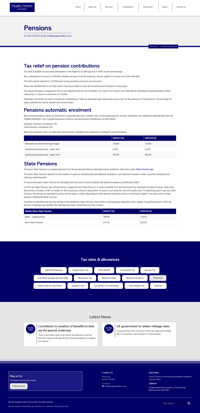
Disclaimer (187, 377)
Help (158, 379)
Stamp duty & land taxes (50, 285)
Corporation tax (127, 270)
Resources (148, 7)
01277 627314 (108, 379)
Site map (167, 377)
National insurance (134, 278)
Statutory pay (78, 285)
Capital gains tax (80, 270)
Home (78, 7)
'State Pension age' (145, 169)
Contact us (181, 7)
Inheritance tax (85, 278)
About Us (92, 7)
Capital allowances (54, 270)
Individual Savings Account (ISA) (53, 278)
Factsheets (128, 7)
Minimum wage (109, 278)
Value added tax (136, 285)
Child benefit (104, 270)
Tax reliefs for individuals (106, 285)
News (165, 7)
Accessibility (177, 377)
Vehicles (158, 285)
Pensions (157, 278)
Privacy (152, 379)
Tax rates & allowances (169, 46)
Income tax (150, 270)
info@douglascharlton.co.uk (114, 386)
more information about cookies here (54, 406)
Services (109, 7)
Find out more (18, 386)
